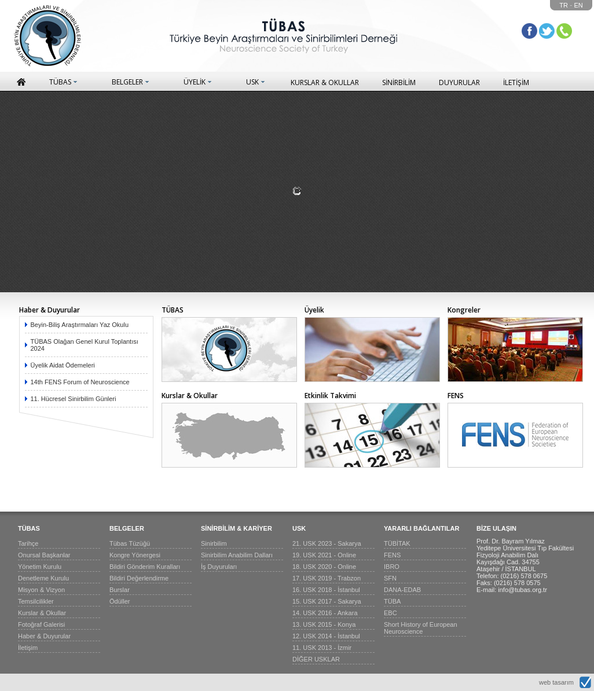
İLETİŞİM (516, 82)
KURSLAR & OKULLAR (325, 82)
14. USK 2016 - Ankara (325, 612)
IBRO (391, 566)
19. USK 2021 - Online (324, 555)
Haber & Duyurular (49, 310)
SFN (390, 578)
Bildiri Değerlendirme (138, 578)
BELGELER (127, 82)
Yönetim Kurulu (39, 566)
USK (252, 82)
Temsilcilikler (36, 601)
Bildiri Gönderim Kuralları (144, 566)
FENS (456, 395)
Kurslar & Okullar (190, 395)
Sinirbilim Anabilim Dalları (237, 555)
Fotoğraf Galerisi (41, 624)
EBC (390, 612)
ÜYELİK (195, 82)
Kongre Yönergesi (134, 555)
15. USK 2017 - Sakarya (326, 601)
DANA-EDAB (402, 589)
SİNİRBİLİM (399, 82)
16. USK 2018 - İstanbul (326, 589)
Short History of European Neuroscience (420, 628)
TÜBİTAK (397, 543)
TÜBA (392, 601)
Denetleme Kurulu (43, 578)
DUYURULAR (459, 82)
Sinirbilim (214, 543)
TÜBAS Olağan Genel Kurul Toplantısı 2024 (84, 345)
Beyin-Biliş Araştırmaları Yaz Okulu (80, 324)
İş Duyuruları (219, 566)
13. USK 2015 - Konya (323, 624)
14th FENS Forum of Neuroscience (80, 381)
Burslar (119, 589)
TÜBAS (60, 82)
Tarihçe (28, 543)
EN (578, 5)
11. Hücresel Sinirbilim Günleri (73, 398)
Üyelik (314, 310)
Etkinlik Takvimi (330, 395)
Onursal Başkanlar (44, 555)
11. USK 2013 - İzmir (321, 647)
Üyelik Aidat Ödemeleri (63, 365)
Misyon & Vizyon (41, 589)
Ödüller (119, 601)
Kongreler (464, 310)
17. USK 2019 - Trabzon (326, 578)
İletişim (28, 647)
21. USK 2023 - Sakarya (326, 543)
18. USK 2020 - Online (324, 566)
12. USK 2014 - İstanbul (326, 636)
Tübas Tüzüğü (129, 543)
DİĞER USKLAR (316, 659)
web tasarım (556, 682)
